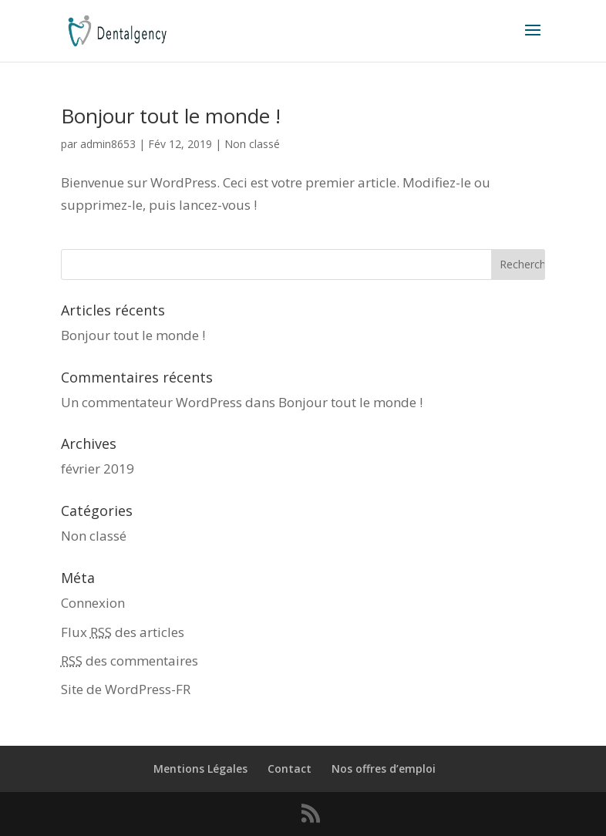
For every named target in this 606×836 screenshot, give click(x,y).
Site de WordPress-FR (125, 689)
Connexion (93, 603)
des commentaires (129, 660)
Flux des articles (122, 632)
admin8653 (108, 144)
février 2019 (97, 468)
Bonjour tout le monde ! (171, 116)
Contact (289, 768)
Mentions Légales (200, 768)
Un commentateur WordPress (151, 402)
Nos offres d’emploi (384, 768)
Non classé (252, 144)
